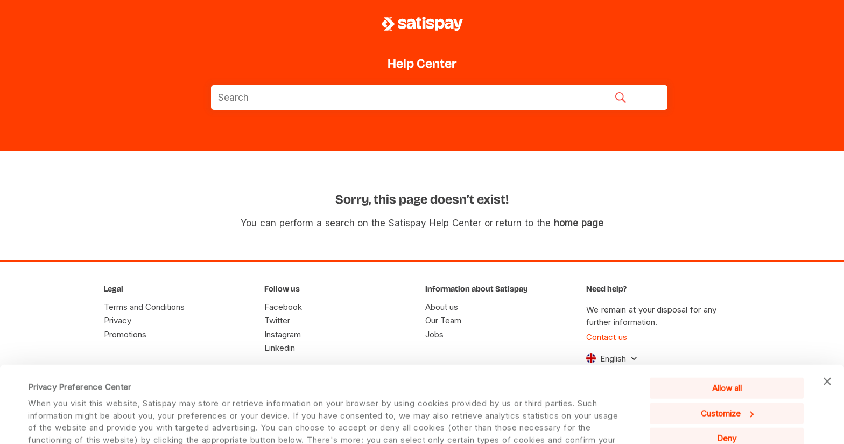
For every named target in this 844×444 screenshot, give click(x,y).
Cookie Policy (552, 416)
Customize (727, 341)
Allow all (727, 316)
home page (578, 223)
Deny (726, 367)
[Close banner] (827, 310)
